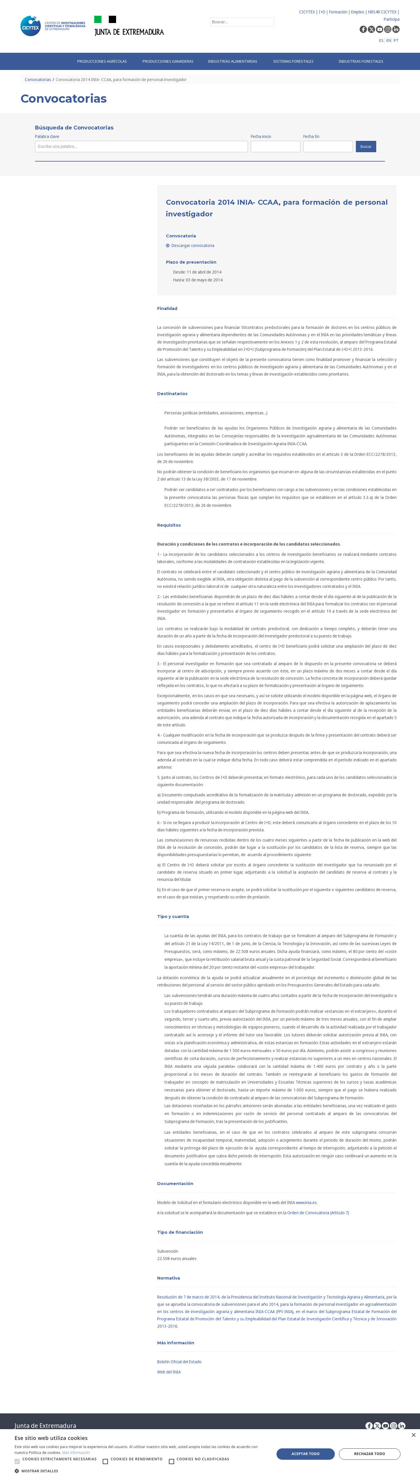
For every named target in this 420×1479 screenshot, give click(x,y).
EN (388, 40)
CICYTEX (307, 12)
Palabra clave (47, 136)
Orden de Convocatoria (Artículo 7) (318, 1212)
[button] (17, 1461)
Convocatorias (38, 79)
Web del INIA (169, 1372)
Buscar (366, 146)
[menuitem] (103, 61)
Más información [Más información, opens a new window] (76, 1452)
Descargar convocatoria (190, 245)
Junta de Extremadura (45, 1426)
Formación (338, 12)
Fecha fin (311, 136)
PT (396, 40)
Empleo (357, 12)
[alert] (210, 1454)
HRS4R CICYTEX (382, 12)
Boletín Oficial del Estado (179, 1361)
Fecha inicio (261, 136)
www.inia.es (306, 1202)
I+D (322, 12)
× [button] (413, 1435)
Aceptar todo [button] (306, 1453)
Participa (392, 19)
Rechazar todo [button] (369, 1453)
